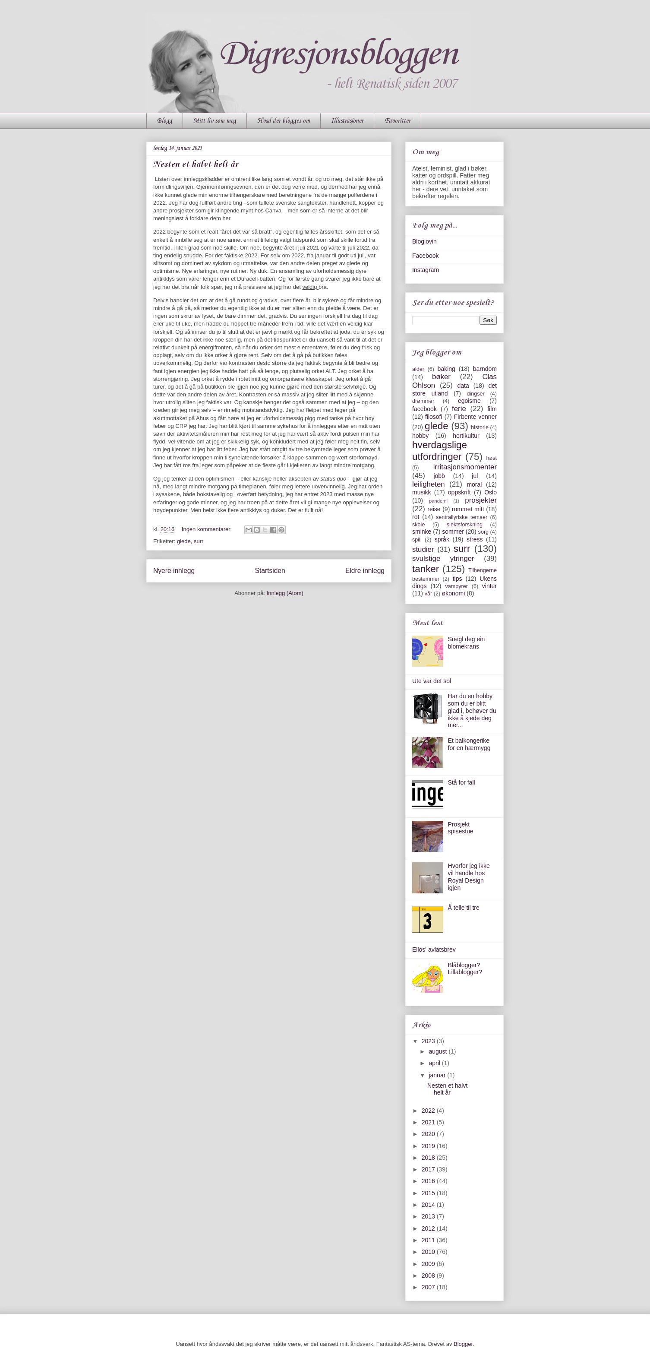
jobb (439, 475)
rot (415, 516)
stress (475, 539)
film (492, 408)
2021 (429, 1122)
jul (475, 475)
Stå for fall (461, 782)
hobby (420, 435)
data (463, 385)
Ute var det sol (431, 680)
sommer (453, 531)
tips (457, 578)
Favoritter (397, 121)
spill (417, 540)
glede (184, 541)
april (435, 1063)
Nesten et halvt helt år (195, 164)
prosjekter (481, 500)
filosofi (433, 416)
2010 (429, 1251)
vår (428, 594)
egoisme (469, 400)
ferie (459, 409)
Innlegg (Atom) (285, 593)
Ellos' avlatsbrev (434, 949)
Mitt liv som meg (214, 121)
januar (438, 1075)
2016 (429, 1180)
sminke (421, 531)
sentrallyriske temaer (461, 517)
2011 (429, 1240)
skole (418, 525)
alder (418, 369)
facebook (424, 408)
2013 (429, 1216)
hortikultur (466, 435)
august (438, 1051)
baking (446, 368)
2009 (429, 1263)
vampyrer (456, 586)
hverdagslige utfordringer (439, 451)
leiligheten (428, 484)
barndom (485, 368)
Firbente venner (475, 416)
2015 (429, 1193)
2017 (429, 1169)
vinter (489, 585)
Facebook (425, 255)
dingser (475, 394)
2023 (429, 1041)
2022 (429, 1110)
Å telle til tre (464, 907)
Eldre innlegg (365, 570)
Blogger (463, 1344)
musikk (421, 492)
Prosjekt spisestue (460, 828)
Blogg (164, 121)
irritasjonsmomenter (465, 467)
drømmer (423, 401)
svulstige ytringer (443, 558)
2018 (429, 1157)
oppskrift (459, 492)
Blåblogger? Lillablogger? (465, 969)
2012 (429, 1228)
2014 (429, 1204)
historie (480, 427)
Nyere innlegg (174, 570)
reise (433, 509)
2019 (429, 1146)
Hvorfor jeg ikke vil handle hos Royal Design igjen (469, 876)
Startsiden (270, 570)
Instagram (425, 269)
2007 (429, 1287)
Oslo (490, 492)
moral (474, 484)
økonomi (453, 593)
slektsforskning (465, 525)
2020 (429, 1133)
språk (442, 539)
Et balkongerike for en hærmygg (469, 744)
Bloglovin (424, 241)
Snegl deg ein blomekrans (466, 643)
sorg (483, 532)
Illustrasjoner (347, 121)
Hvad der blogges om (283, 121)
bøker (441, 377)
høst (491, 458)
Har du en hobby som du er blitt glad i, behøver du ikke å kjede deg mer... (472, 710)
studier (423, 549)
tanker (425, 568)
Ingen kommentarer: (207, 529)
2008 (429, 1275)
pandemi (438, 500)
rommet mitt (468, 509)
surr (198, 541)
